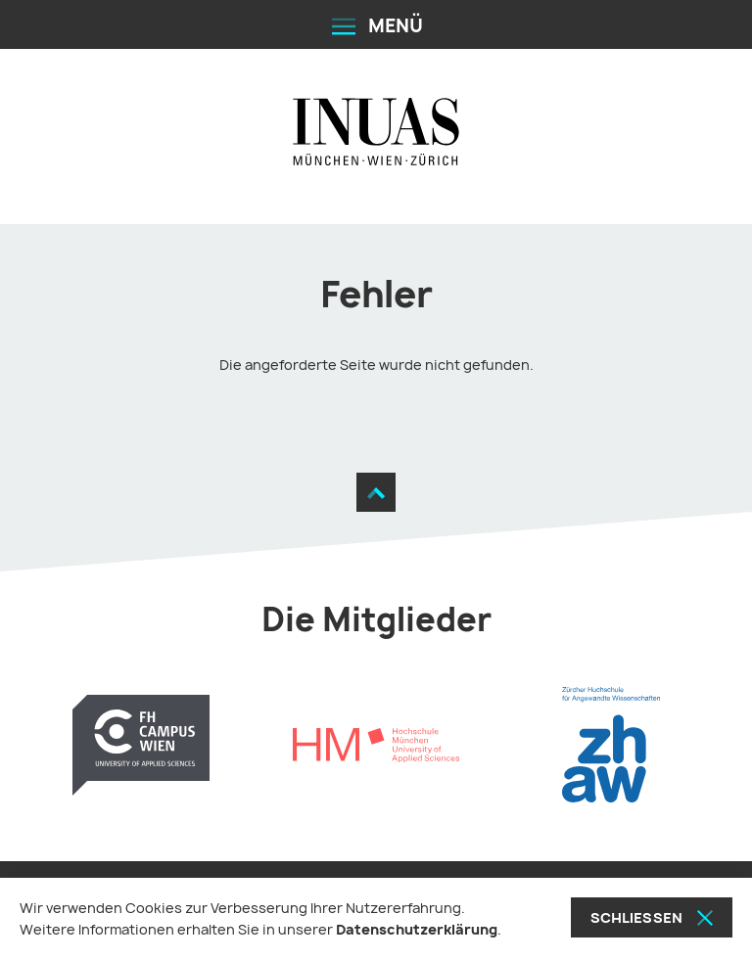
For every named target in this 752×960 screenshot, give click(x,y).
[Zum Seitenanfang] (376, 492)
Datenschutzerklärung (416, 929)
